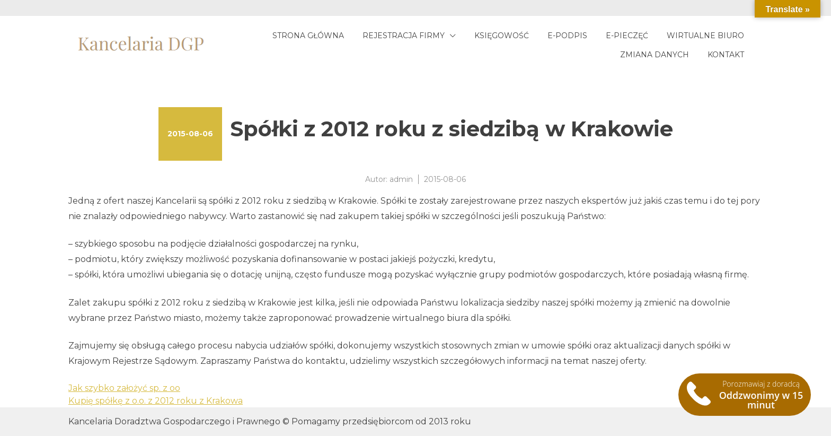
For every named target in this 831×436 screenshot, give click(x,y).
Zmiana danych (654, 54)
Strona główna (308, 35)
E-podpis (567, 35)
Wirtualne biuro (705, 35)
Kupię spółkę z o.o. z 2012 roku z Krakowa (155, 401)
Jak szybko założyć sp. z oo (124, 388)
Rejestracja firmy (404, 35)
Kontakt (726, 54)
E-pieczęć (627, 35)
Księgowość (501, 35)
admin (401, 179)
